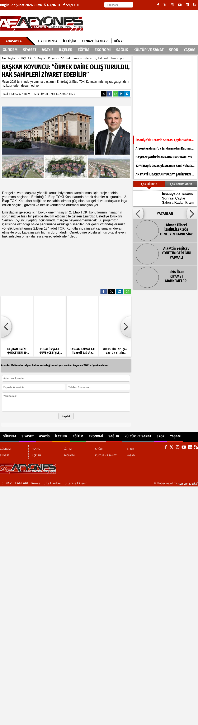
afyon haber (31, 365)
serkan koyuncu (73, 365)
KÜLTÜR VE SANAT (148, 49)
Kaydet (66, 416)
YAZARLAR (165, 213)
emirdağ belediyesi (51, 365)
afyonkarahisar (99, 365)
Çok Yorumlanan (181, 184)
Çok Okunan (149, 184)
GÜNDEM (10, 49)
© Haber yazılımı (176, 483)
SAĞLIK (122, 49)
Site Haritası (52, 483)
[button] (138, 213)
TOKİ (86, 365)
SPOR (173, 49)
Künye (119, 40)
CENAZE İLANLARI (95, 40)
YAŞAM (189, 49)
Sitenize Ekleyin (76, 483)
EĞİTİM (83, 49)
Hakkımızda (47, 40)
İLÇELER (65, 49)
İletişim (69, 40)
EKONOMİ (103, 49)
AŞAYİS (47, 49)
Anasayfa (14, 40)
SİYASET (29, 49)
